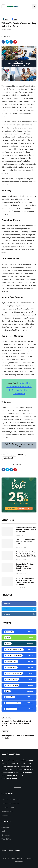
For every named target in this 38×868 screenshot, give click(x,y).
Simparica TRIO (8, 807)
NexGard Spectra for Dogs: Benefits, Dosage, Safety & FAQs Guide (26, 529)
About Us (5, 827)
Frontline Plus (7, 815)
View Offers (6, 839)
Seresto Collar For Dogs (11, 799)
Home (4, 850)
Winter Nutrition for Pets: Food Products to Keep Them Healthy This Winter (26, 554)
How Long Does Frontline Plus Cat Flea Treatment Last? (25, 542)
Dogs (17, 850)
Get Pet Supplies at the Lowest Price (19, 445)
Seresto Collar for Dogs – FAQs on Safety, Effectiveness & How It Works (25, 567)
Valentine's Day (9, 458)
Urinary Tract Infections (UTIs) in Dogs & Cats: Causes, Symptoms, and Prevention (25, 581)
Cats (11, 850)
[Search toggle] (34, 6)
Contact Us (6, 835)
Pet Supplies (19, 454)
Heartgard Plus (7, 811)
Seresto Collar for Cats (10, 803)
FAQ (3, 831)
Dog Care (6, 454)
